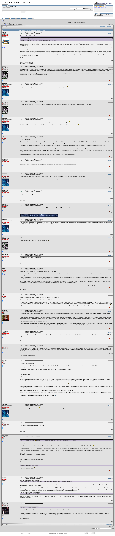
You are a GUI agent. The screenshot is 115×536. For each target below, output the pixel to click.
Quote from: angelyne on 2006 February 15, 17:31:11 (29, 35)
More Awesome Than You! (9, 20)
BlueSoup (4, 83)
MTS (27, 63)
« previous (109, 24)
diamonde (4, 310)
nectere (4, 66)
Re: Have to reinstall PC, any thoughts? (34, 32)
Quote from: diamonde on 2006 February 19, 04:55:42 (29, 480)
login (12, 6)
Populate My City (31, 63)
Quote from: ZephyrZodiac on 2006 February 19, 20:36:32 (30, 492)
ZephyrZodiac (5, 159)
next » (112, 24)
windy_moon (5, 359)
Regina (3, 268)
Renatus (4, 204)
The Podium (8, 23)
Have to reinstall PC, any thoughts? (14, 24)
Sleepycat (4, 502)
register (15, 6)
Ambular (4, 32)
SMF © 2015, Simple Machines (62, 533)
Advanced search (29, 11)
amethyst (101, 15)
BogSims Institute (23, 289)
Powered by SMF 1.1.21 (52, 533)
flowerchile (4, 345)
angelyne (4, 135)
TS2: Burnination (8, 22)
